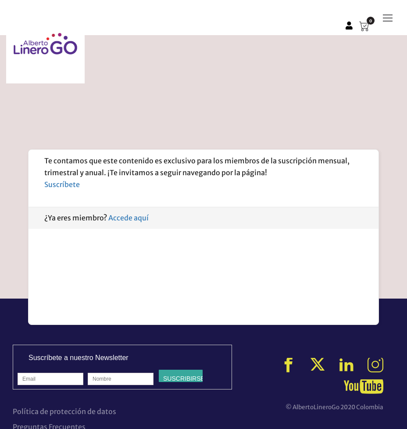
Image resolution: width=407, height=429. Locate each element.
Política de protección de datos (64, 411)
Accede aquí (128, 217)
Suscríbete (62, 184)
